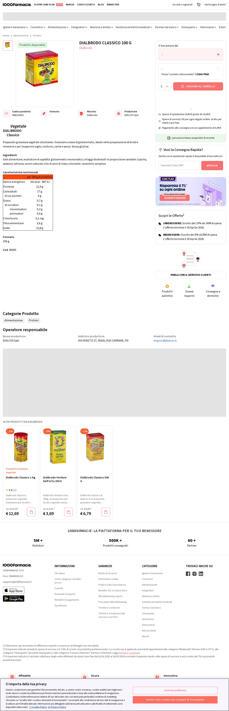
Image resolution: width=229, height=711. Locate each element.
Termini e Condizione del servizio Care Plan (111, 615)
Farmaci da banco (166, 27)
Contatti (59, 588)
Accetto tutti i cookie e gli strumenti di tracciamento (175, 699)
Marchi (70, 4)
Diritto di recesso (107, 573)
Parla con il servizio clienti (191, 275)
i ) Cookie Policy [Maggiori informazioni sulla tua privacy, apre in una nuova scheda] (38, 707)
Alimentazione (58, 27)
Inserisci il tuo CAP (172, 165)
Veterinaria (208, 27)
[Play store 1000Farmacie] (23, 598)
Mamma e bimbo (101, 27)
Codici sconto (86, 4)
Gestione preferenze (175, 690)
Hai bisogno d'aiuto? (215, 4)
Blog (101, 4)
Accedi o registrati (183, 4)
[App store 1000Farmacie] (23, 590)
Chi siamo (60, 573)
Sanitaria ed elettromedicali (134, 27)
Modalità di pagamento (67, 600)
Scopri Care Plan (48, 4)
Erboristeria (148, 625)
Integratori (79, 27)
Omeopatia (189, 27)
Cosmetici (38, 27)
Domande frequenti (65, 594)
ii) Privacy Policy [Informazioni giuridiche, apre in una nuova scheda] (57, 707)
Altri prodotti (149, 631)
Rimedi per (113, 4)
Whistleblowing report (110, 596)
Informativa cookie (108, 579)
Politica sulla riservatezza (112, 585)
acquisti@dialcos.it (165, 341)
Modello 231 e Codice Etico (112, 590)
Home (6, 35)
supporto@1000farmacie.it (17, 582)
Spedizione (61, 605)
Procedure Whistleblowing (112, 602)
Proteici (37, 35)
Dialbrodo (85, 48)
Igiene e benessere (15, 27)
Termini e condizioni (109, 608)
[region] (114, 694)
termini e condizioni (129, 653)
